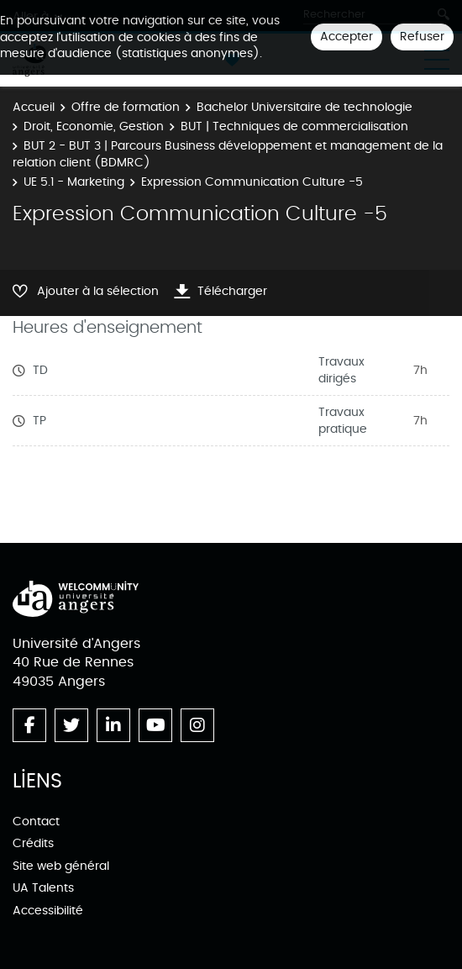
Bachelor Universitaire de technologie (304, 107)
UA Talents (43, 888)
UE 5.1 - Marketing (74, 182)
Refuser (422, 36)
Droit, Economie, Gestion (94, 126)
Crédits (33, 843)
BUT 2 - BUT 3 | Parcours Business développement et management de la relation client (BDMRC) (228, 154)
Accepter (346, 36)
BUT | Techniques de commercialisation (294, 126)
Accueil (34, 107)
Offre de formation (125, 107)
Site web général (61, 866)
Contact (36, 821)
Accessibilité (48, 910)
